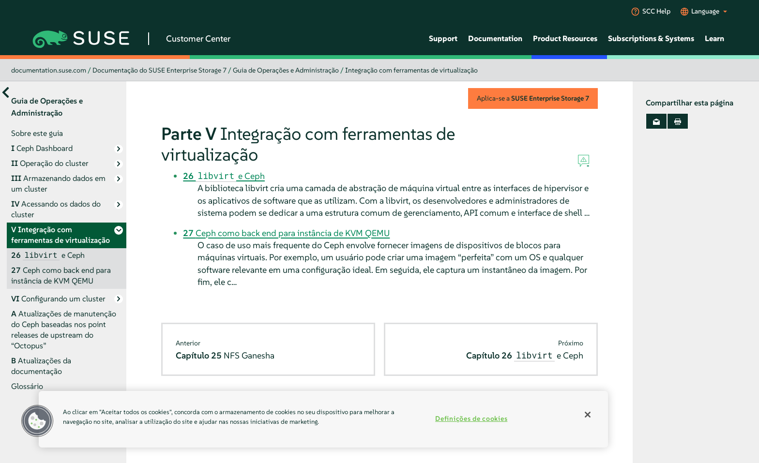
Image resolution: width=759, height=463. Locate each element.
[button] (37, 420)
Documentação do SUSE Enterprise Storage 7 (159, 70)
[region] (323, 419)
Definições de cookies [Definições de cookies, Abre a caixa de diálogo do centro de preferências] (471, 418)
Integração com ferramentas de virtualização (411, 70)
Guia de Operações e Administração (286, 70)
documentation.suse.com (48, 70)
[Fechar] (587, 414)
